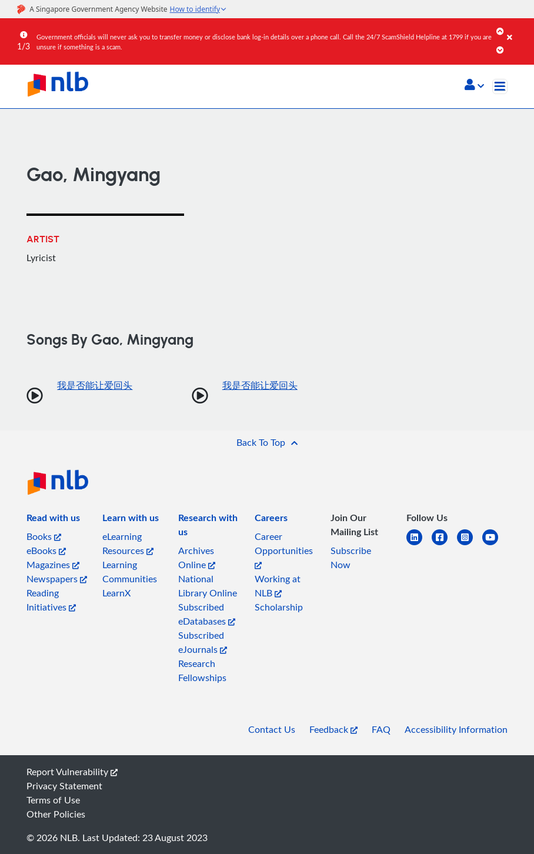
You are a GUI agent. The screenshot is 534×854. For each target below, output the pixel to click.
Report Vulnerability (72, 771)
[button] (474, 86)
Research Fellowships (202, 670)
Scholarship (279, 607)
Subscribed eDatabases (206, 614)
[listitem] (53, 520)
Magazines (52, 564)
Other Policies (55, 814)
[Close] (518, 28)
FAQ (381, 729)
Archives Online (196, 557)
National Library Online (207, 585)
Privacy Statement (64, 785)
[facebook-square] (444, 544)
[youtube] (495, 544)
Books (43, 536)
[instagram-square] (469, 544)
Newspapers (56, 578)
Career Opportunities (284, 549)
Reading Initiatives (51, 599)
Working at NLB (278, 585)
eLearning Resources (127, 543)
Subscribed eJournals (202, 642)
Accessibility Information (456, 729)
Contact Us (271, 729)
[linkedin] (419, 544)
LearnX (116, 592)
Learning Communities (129, 571)
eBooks (46, 550)
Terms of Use (53, 799)
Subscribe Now (351, 557)
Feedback (333, 729)
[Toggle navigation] (500, 86)
